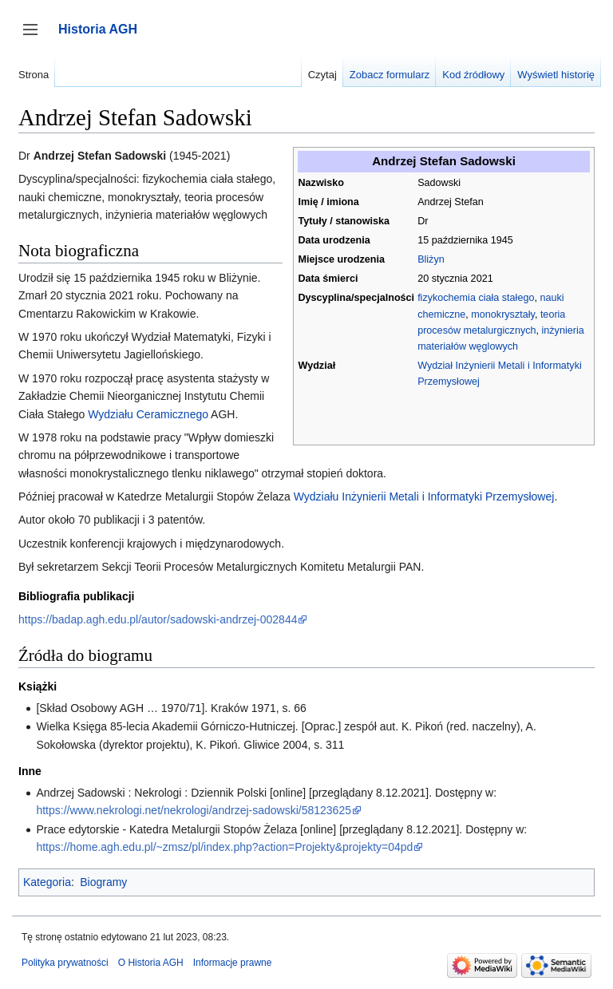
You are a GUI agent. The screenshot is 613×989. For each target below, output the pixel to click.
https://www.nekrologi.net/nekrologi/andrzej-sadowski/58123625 (193, 810)
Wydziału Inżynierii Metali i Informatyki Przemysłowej (424, 496)
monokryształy (503, 314)
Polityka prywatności (65, 962)
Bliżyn (431, 259)
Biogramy (103, 882)
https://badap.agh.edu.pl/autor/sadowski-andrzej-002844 (157, 619)
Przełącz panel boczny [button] (35, 37)
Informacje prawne (232, 962)
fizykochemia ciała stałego (475, 297)
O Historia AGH (151, 962)
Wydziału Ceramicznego (148, 414)
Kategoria (47, 882)
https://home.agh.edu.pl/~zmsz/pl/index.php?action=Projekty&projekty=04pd (224, 847)
